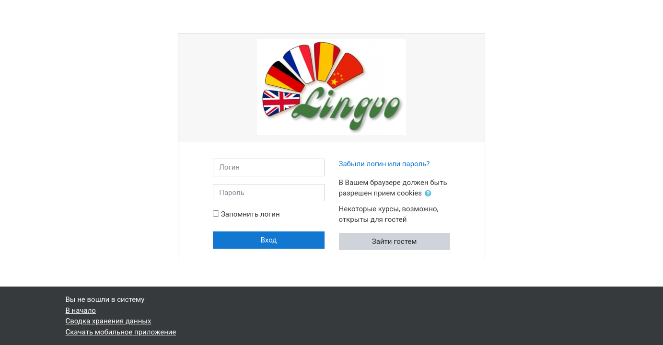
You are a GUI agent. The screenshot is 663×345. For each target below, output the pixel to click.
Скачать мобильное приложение (121, 332)
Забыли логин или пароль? (384, 164)
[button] (430, 194)
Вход (268, 240)
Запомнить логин (250, 214)
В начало (81, 310)
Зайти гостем (394, 241)
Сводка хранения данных (108, 321)
